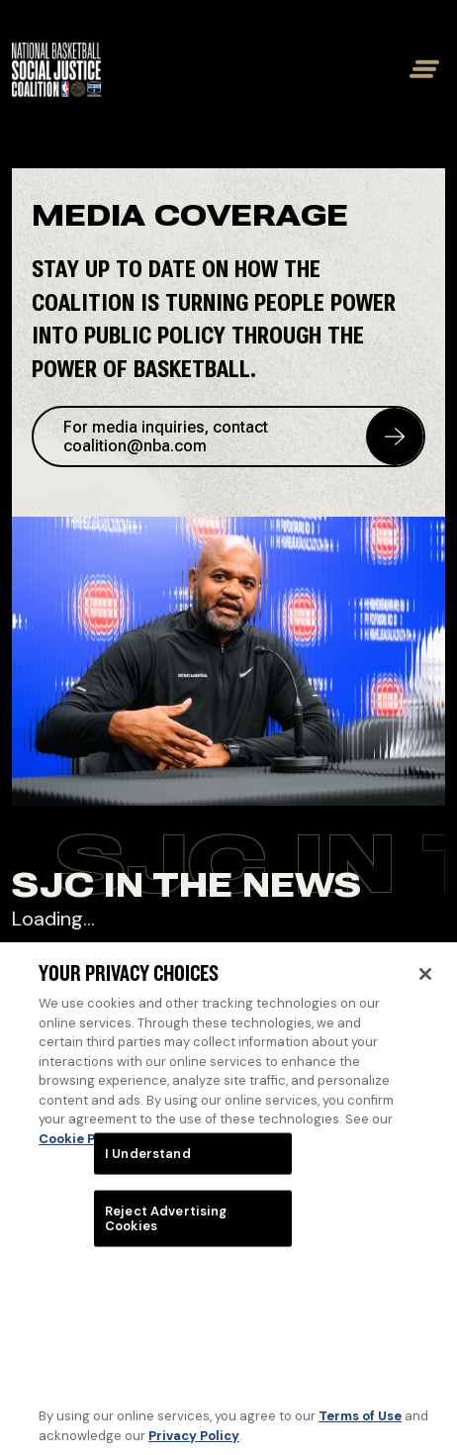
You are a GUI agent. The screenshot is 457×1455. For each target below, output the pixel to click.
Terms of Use (360, 1424)
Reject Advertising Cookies (166, 1228)
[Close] (425, 984)
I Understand (148, 1162)
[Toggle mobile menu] (420, 69)
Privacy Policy (193, 1444)
